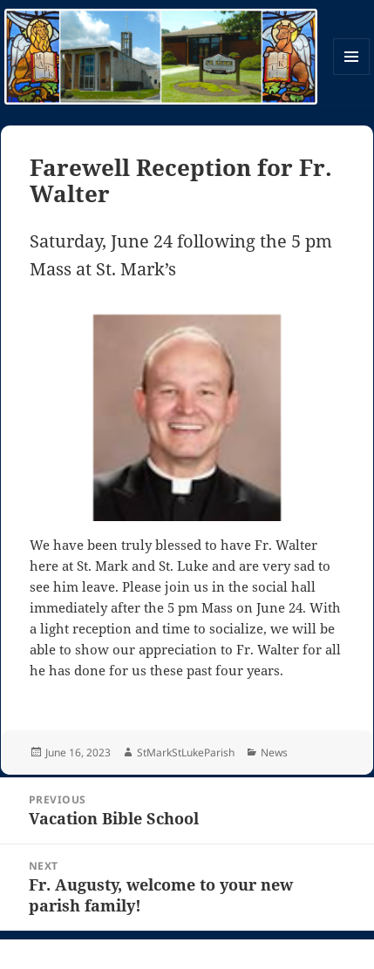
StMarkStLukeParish (186, 752)
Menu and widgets (352, 74)
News (274, 752)
